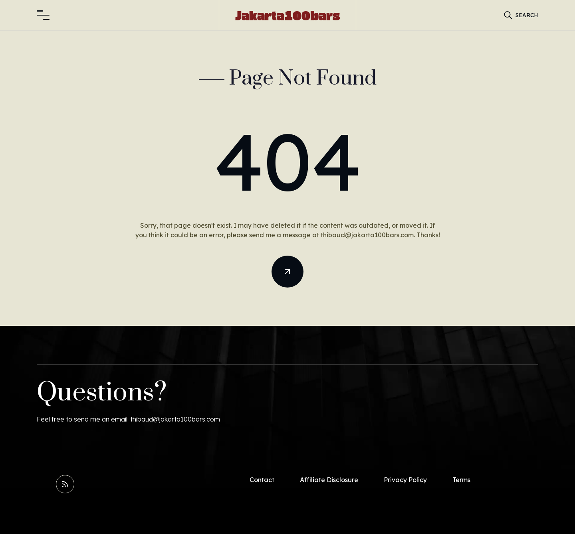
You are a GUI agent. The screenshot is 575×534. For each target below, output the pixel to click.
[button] (43, 15)
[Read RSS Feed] (65, 484)
